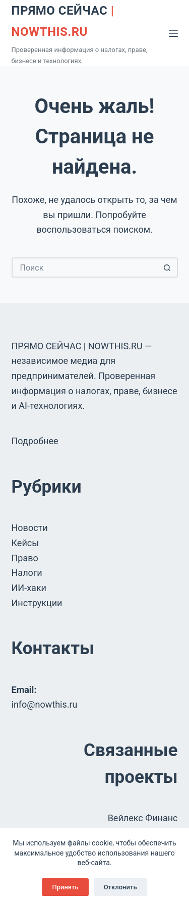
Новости (30, 527)
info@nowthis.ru (45, 704)
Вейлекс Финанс (143, 818)
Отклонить (120, 887)
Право (25, 558)
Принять (65, 887)
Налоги (27, 572)
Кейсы (25, 543)
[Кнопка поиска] (168, 267)
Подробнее (35, 441)
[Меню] (173, 33)
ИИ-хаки (29, 587)
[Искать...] (85, 267)
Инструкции (37, 603)
